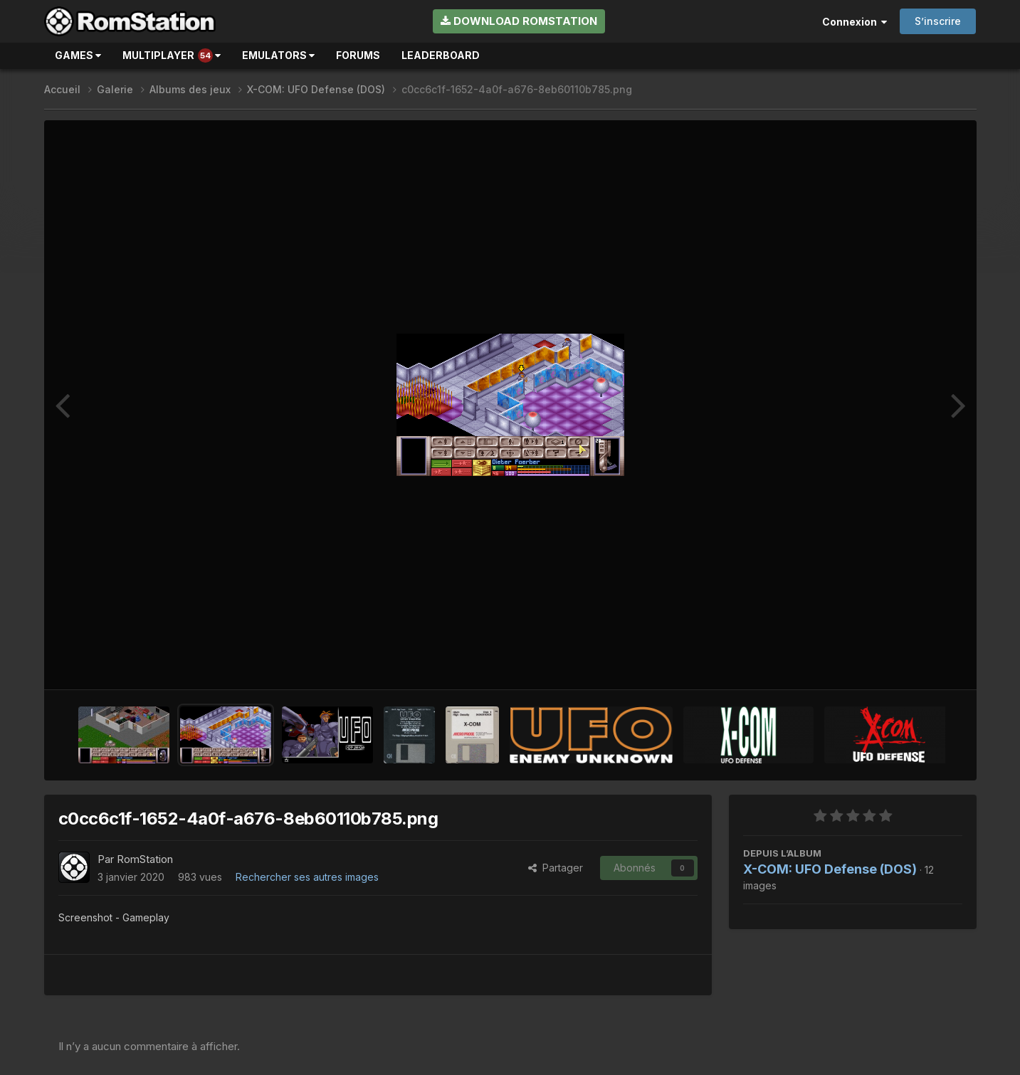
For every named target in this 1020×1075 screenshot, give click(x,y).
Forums (358, 55)
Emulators (278, 55)
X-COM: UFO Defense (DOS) (830, 869)
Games (78, 55)
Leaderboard (440, 55)
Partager (555, 868)
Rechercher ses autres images (307, 877)
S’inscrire (938, 21)
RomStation (145, 859)
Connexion (854, 22)
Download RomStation (519, 21)
